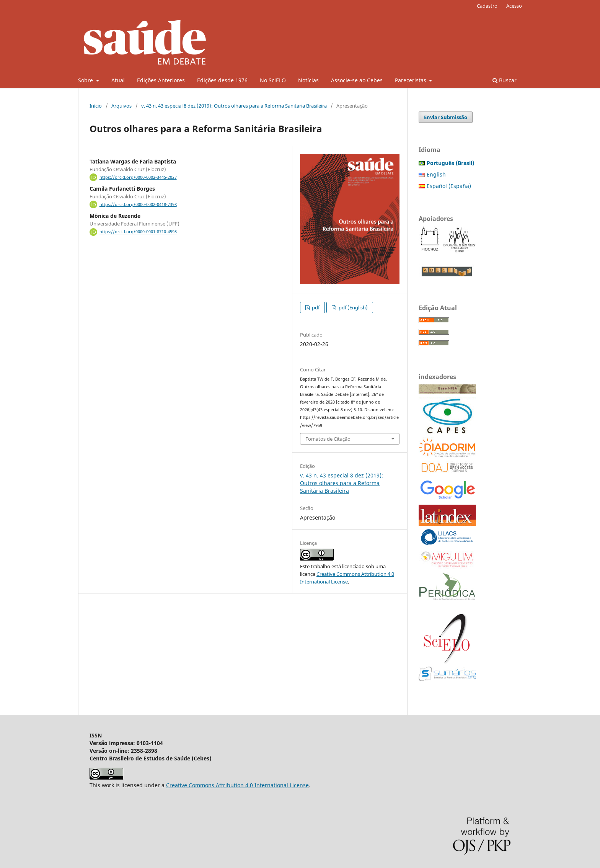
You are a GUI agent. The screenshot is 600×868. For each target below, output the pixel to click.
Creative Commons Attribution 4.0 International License (237, 785)
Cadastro (487, 5)
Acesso (514, 5)
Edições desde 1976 (222, 80)
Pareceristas (411, 80)
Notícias (308, 80)
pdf (315, 307)
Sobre (86, 80)
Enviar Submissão (445, 117)
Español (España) (449, 186)
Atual (118, 80)
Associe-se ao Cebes (357, 80)
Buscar (504, 80)
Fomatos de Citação (328, 438)
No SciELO (273, 80)
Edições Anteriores (161, 80)
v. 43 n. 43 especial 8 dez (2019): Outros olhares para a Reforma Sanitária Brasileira (234, 105)
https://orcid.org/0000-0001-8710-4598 (138, 232)
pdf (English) (353, 307)
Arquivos (121, 105)
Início (96, 105)
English (436, 174)
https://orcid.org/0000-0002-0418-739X (138, 204)
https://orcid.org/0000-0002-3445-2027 (138, 177)
